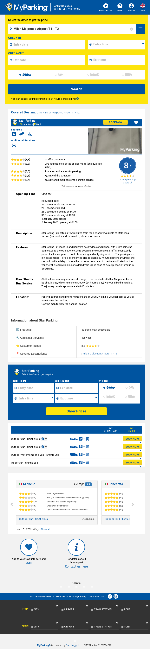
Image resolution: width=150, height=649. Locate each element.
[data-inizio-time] (118, 44)
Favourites (105, 7)
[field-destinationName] (73, 29)
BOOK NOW (133, 438)
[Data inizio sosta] (35, 388)
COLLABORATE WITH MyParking (69, 596)
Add (29, 563)
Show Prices (76, 411)
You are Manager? (40, 596)
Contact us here (76, 566)
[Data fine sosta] (78, 388)
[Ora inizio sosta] (35, 398)
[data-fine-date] (48, 60)
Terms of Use (96, 596)
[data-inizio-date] (48, 44)
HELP (119, 7)
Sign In (131, 10)
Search (76, 89)
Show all (45, 529)
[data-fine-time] (118, 60)
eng (143, 10)
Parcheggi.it (72, 645)
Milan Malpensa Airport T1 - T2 (62, 112)
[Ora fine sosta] (78, 398)
